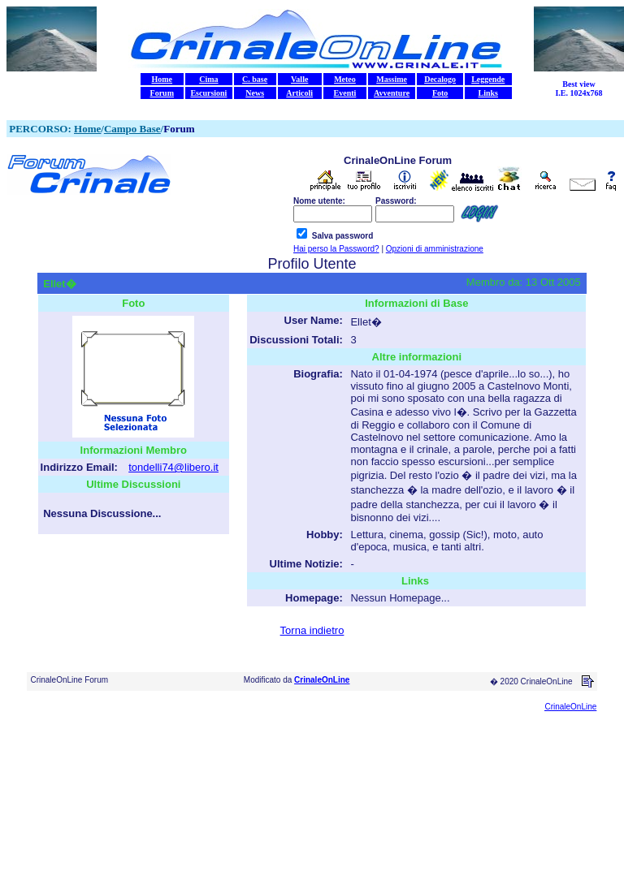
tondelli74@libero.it (173, 467)
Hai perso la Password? (336, 248)
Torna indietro (312, 630)
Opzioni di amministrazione (434, 248)
